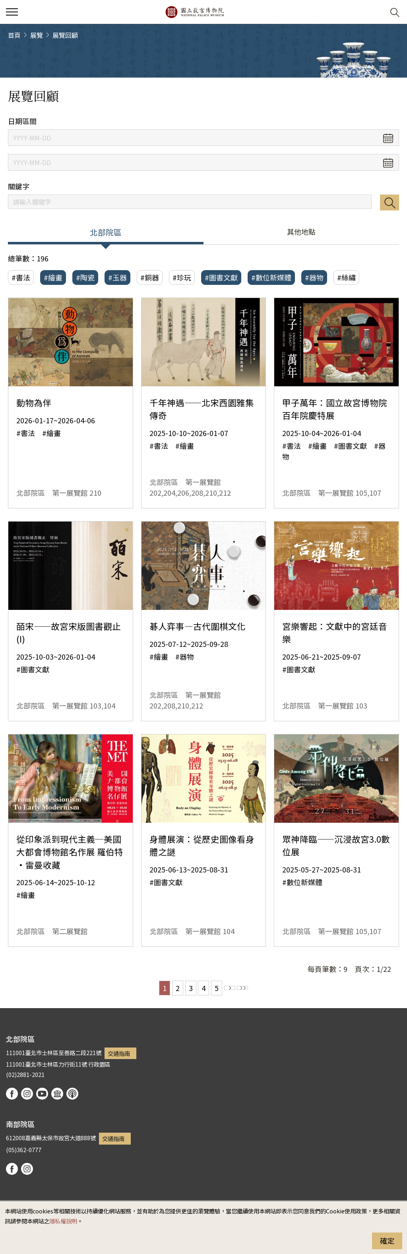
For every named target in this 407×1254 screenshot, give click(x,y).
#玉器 (117, 277)
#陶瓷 (85, 277)
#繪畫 (53, 277)
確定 (387, 1240)
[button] (375, 12)
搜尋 (389, 202)
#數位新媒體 (271, 277)
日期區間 (22, 121)
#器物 (314, 277)
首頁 (14, 35)
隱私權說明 (63, 1221)
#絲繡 (346, 277)
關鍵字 (18, 186)
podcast (72, 1094)
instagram (27, 1094)
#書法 (21, 277)
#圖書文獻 (221, 277)
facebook (12, 1094)
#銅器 (149, 277)
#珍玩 (181, 277)
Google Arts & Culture (57, 1094)
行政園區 (99, 1064)
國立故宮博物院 (194, 12)
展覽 (36, 35)
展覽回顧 (65, 35)
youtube (42, 1094)
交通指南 (119, 1053)
